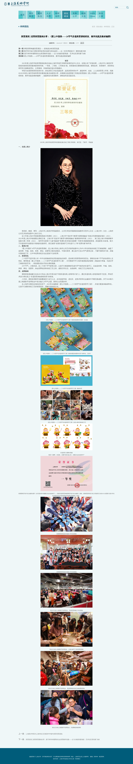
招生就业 (66, 14)
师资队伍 (40, 14)
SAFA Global (92, 14)
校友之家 (101, 14)
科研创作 (57, 14)
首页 (22, 15)
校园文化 (83, 14)
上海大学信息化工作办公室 (67, 759)
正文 (113, 26)
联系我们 (77, 759)
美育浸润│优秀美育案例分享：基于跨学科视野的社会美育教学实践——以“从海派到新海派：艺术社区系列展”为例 (63, 739)
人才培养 (49, 14)
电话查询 (101, 756)
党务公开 (75, 14)
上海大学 (38, 756)
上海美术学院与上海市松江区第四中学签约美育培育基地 (44, 734)
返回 (82, 43)
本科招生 (107, 26)
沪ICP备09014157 (47, 756)
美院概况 (31, 14)
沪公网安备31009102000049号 (61, 756)
